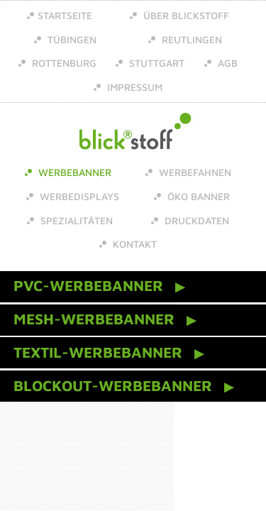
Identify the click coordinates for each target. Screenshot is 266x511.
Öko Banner (197, 196)
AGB (226, 63)
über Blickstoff (184, 15)
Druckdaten (195, 220)
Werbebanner (73, 172)
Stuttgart (155, 63)
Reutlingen (190, 39)
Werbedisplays (78, 196)
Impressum (133, 87)
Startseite (65, 15)
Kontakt (133, 244)
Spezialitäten (75, 220)
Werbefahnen (193, 172)
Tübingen (70, 39)
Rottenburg (62, 63)
